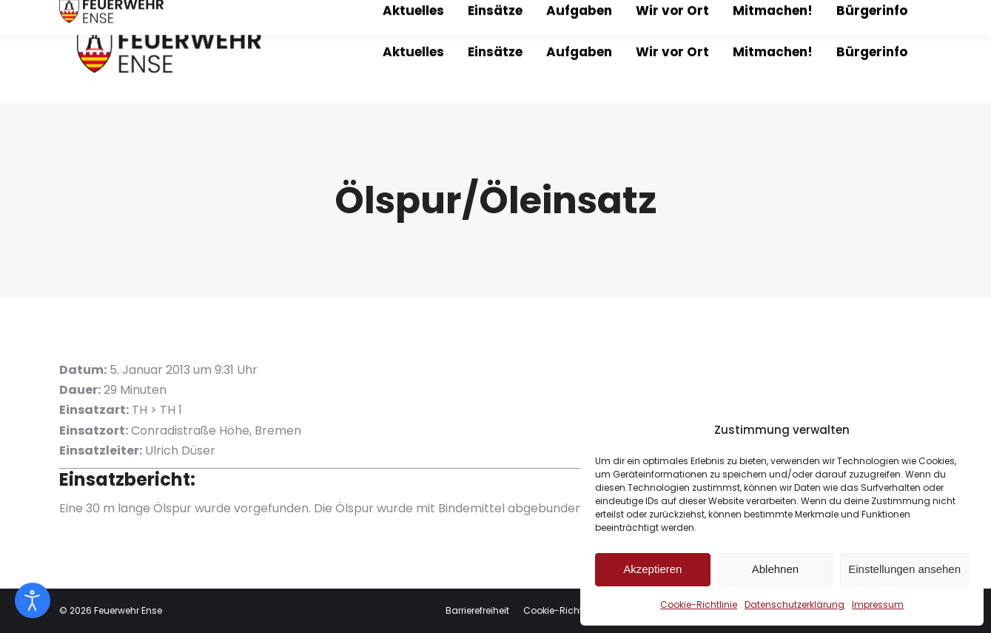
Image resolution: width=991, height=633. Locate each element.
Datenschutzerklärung (794, 604)
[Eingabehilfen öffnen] (32, 600)
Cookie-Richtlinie (698, 604)
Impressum (878, 604)
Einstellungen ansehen (904, 569)
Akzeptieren (652, 569)
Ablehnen (775, 569)
